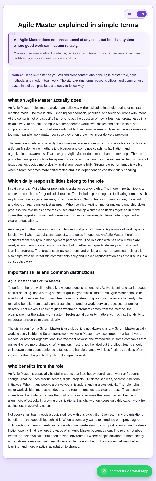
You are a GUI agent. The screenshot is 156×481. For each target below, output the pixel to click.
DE (130, 14)
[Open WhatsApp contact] (124, 471)
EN (142, 14)
